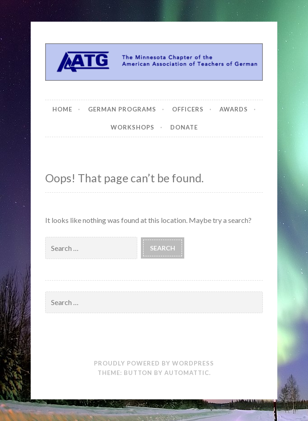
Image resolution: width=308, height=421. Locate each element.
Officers (188, 109)
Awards (233, 109)
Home (62, 109)
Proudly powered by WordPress (154, 363)
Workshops (132, 127)
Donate (184, 127)
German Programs (122, 109)
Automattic (186, 372)
